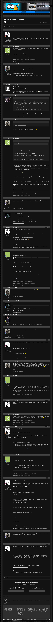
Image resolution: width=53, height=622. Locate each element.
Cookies (5, 603)
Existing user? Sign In (41, 6)
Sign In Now (37, 590)
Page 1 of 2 (13, 26)
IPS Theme (5, 599)
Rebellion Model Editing (16, 22)
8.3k (8, 220)
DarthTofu (8, 63)
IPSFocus (5, 600)
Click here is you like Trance (17, 224)
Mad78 (8, 211)
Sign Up (47, 6)
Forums (24, 12)
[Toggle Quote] (14, 143)
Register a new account (16, 590)
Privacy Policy (5, 602)
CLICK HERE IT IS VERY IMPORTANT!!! (18, 223)
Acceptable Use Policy (21, 616)
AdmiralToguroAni (8, 314)
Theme (5, 601)
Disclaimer (19, 615)
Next (7, 26)
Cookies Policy (20, 613)
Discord (5, 12)
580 (8, 324)
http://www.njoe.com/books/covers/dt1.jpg (19, 88)
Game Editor (18, 12)
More (29, 12)
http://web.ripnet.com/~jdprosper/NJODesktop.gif (20, 486)
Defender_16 (10, 21)
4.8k (8, 73)
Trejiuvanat (8, 95)
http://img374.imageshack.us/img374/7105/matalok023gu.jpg (22, 266)
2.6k (8, 56)
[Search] (39, 12)
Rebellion (11, 12)
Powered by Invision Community (28, 602)
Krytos (8, 46)
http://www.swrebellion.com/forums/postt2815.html (20, 567)
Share (40, 22)
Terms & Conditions (20, 614)
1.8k (8, 39)
